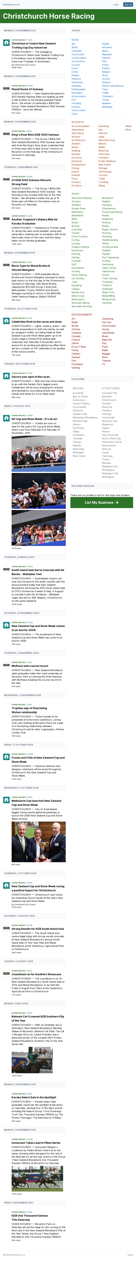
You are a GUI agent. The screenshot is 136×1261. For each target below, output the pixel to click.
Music (105, 336)
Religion (106, 71)
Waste (101, 185)
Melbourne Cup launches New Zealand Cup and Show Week (36, 802)
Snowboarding (110, 246)
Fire (74, 99)
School (106, 78)
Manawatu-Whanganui (85, 417)
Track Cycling (109, 278)
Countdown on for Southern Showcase (36, 974)
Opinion (106, 57)
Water (128, 126)
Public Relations (107, 161)
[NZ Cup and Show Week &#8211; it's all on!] (39, 454)
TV (103, 364)
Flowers (76, 106)
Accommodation (81, 126)
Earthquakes (78, 89)
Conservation (79, 57)
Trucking (103, 182)
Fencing (76, 253)
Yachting (106, 302)
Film (74, 360)
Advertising (78, 129)
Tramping (107, 281)
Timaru (106, 459)
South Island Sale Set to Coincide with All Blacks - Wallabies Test (38, 572)
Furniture (77, 185)
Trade (101, 178)
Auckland (78, 393)
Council (76, 64)
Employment (78, 164)
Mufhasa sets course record (30, 665)
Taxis (105, 89)
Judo (74, 281)
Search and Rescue (113, 85)
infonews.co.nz (11, 4)
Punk (105, 346)
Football (76, 260)
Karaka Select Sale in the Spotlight (34, 1097)
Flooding (76, 103)
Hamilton (107, 410)
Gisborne (78, 410)
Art (73, 318)
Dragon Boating (80, 246)
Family (75, 350)
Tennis (105, 274)
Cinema (76, 329)
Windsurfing (108, 299)
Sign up (128, 4)
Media (101, 147)
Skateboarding (110, 239)
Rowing (106, 222)
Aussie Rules (79, 208)
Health (105, 43)
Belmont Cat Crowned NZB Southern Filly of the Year (38, 1018)
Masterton (107, 424)
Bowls (75, 222)
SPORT (76, 193)
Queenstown (109, 445)
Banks (75, 147)
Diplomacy (77, 82)
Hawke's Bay (80, 414)
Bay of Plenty (80, 396)
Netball (106, 201)
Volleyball (107, 288)
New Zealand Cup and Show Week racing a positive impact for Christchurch (38, 888)
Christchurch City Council (24, 65)
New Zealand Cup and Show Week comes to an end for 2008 (38, 628)
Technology (105, 171)
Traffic (105, 92)
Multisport (107, 197)
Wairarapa (78, 448)
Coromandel (79, 407)
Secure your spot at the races (31, 376)
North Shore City (111, 438)
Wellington (78, 452)
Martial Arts (78, 292)
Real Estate (104, 164)
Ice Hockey (78, 278)
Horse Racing (19, 40)
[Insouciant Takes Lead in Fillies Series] (39, 1179)
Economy (77, 157)
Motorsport (78, 299)
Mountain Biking (80, 302)
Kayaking (77, 285)
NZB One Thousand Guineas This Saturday (30, 1217)
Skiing (105, 243)
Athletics (76, 204)
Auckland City (109, 393)
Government (78, 110)
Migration (107, 54)
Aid (73, 43)
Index (130, 1255)
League (76, 288)
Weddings (107, 106)
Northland (78, 427)
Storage (102, 168)
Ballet (75, 322)
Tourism (102, 175)
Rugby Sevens (110, 229)
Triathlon (107, 285)
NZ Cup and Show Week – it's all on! (34, 419)
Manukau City (109, 421)
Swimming (107, 264)
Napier (105, 427)
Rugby (105, 225)
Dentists (76, 154)
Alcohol (76, 136)
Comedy (76, 336)
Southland (78, 434)
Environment (79, 96)
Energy (75, 168)
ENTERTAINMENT (82, 314)
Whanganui (108, 469)
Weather (106, 103)
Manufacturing (106, 140)
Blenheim (107, 396)
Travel (105, 99)
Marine (102, 143)
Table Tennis (109, 267)
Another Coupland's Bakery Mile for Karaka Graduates (35, 221)
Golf (74, 264)
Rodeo (105, 215)
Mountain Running (82, 306)
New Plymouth (110, 434)
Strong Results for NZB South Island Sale (38, 928)
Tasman (77, 441)
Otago (76, 431)
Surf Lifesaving (110, 257)
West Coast (79, 455)
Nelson (77, 424)
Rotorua (106, 448)
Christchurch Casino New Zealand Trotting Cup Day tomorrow (34, 45)
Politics (106, 68)
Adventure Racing (81, 197)
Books (75, 325)
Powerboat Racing (112, 211)
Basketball (77, 215)
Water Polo (108, 292)
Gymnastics (78, 267)
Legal (101, 136)
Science (106, 82)
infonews (107, 47)
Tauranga (107, 455)
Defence (76, 78)
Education (77, 92)
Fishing (75, 257)
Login (116, 4)
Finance (76, 175)
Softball (106, 250)
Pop (104, 343)
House (105, 329)
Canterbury (79, 400)
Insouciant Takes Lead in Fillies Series (36, 1142)
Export (75, 171)
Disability (76, 85)
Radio (105, 350)
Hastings (106, 414)
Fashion (76, 353)
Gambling (103, 126)
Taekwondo (108, 271)
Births (75, 47)
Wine (128, 129)
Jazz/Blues (108, 332)
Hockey (76, 271)
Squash (106, 253)
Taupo (105, 452)
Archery (76, 201)
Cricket (75, 232)
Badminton (77, 211)
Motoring (103, 150)
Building (76, 150)
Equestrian (77, 250)
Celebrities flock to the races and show (37, 321)
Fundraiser (77, 364)
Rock (105, 357)
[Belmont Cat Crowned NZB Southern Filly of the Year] (39, 1060)
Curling (75, 239)
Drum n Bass (79, 346)
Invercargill (108, 417)
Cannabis (77, 50)
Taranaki (77, 438)
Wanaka (106, 462)
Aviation (76, 143)
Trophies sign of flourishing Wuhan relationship (29, 710)
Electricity (77, 161)
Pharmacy (104, 154)
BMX (74, 218)
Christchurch (22, 51)
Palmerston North (112, 441)
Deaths (75, 75)
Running (106, 232)
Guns (74, 113)
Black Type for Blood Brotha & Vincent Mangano (31, 267)
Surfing (106, 260)
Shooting (107, 236)
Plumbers (103, 157)
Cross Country (80, 236)
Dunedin (106, 403)
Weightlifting (108, 295)
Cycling (76, 243)
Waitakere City (110, 466)
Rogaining (107, 218)
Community (78, 54)
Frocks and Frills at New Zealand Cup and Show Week (38, 759)
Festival (76, 357)
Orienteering (108, 208)
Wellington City (110, 473)
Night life (107, 339)
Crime (75, 71)
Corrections (78, 61)
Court (75, 68)
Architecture (78, 140)
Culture (76, 339)
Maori (105, 50)
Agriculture (78, 133)
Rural (105, 75)
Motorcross (78, 295)
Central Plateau (81, 403)
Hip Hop (106, 322)
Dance (75, 343)
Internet (102, 133)
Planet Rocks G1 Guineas (27, 89)
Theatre (106, 360)
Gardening (107, 318)
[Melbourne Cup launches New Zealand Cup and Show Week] (39, 842)
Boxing (75, 225)
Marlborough (80, 421)
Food (74, 178)
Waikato (77, 445)
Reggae (106, 353)
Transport (107, 96)
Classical (76, 332)
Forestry (76, 182)
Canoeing (77, 229)
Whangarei (108, 476)
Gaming (76, 367)
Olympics (107, 204)
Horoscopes (109, 325)
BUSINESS (78, 122)
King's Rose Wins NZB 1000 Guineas (35, 134)
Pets (104, 61)
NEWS (75, 39)
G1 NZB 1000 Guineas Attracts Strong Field (31, 182)
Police (105, 64)
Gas (100, 129)
